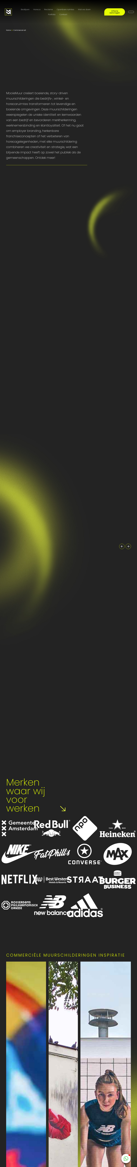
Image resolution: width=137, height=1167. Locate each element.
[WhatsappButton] (126, 1158)
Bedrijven (25, 9)
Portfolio (52, 14)
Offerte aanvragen (114, 12)
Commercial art (19, 30)
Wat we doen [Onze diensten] (84, 9)
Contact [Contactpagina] (63, 14)
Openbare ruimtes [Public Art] (65, 9)
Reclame (48, 9)
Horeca (36, 9)
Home (8, 30)
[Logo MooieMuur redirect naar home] (8, 11)
